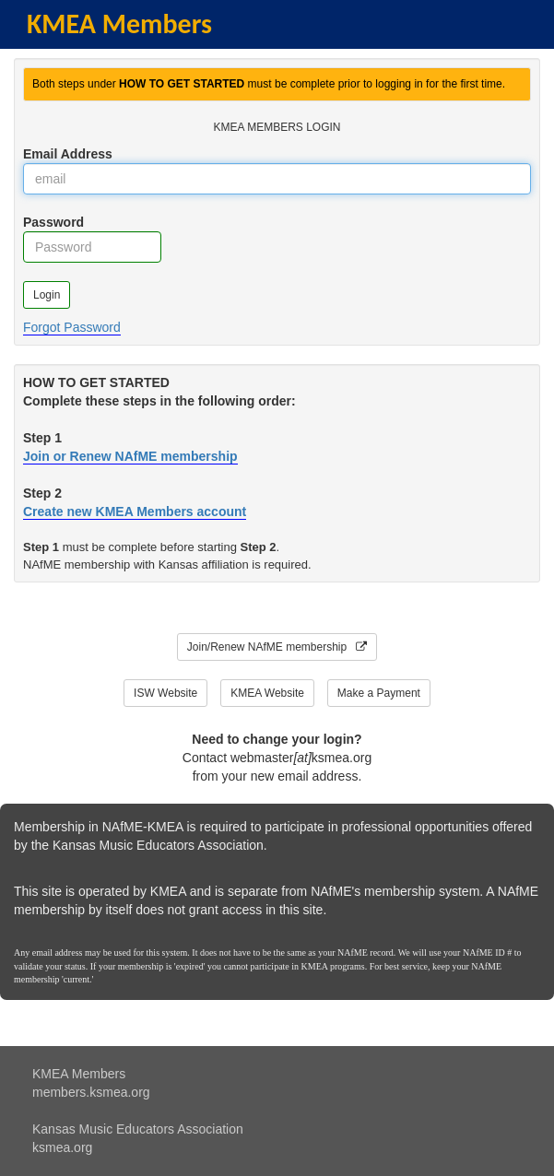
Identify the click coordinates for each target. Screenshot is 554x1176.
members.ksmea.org (91, 1092)
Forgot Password (72, 327)
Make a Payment (378, 693)
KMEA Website (267, 693)
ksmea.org (62, 1147)
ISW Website (165, 693)
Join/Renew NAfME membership (277, 647)
